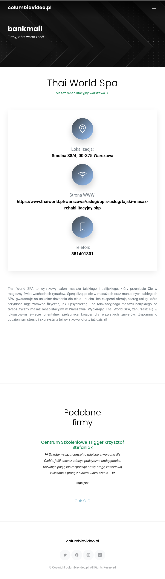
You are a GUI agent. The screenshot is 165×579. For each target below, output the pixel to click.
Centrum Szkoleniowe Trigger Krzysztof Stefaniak (82, 444)
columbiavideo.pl (30, 7)
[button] (76, 500)
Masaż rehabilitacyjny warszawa (82, 93)
